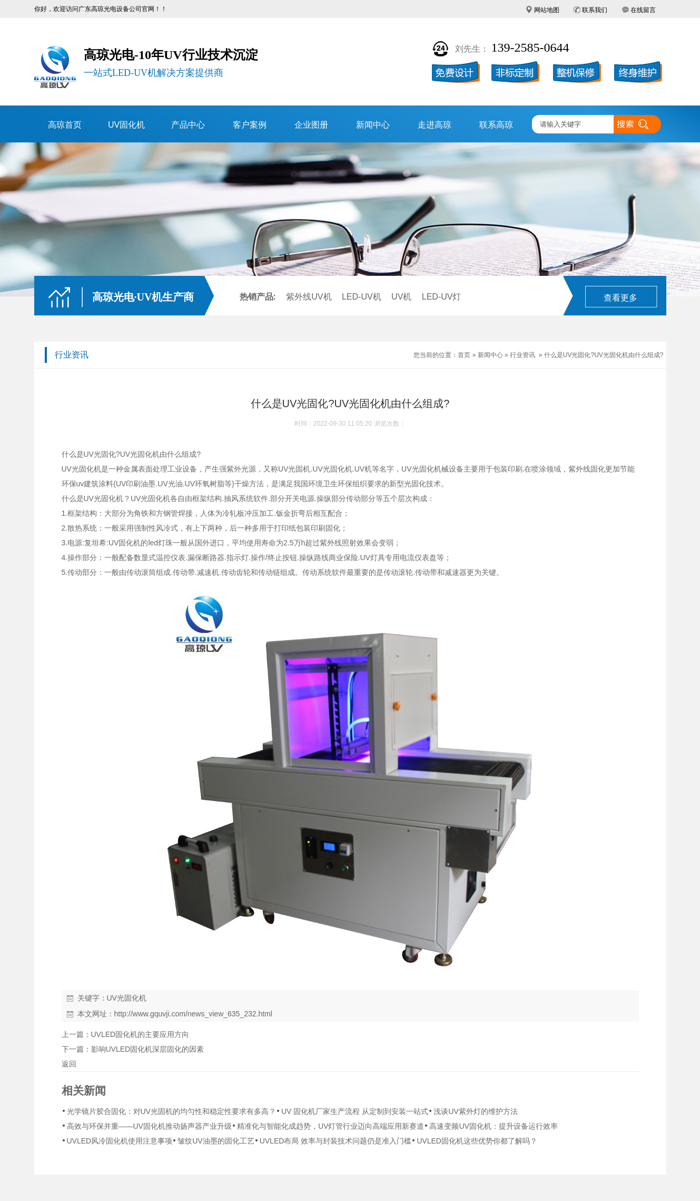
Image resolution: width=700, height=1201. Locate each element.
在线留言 (643, 10)
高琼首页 (65, 124)
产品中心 (188, 124)
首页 (464, 355)
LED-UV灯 (441, 296)
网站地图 (546, 10)
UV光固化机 (140, 454)
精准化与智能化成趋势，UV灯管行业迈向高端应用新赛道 (330, 1126)
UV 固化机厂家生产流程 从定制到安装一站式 (354, 1111)
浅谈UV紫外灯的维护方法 (475, 1111)
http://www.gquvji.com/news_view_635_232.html (193, 1014)
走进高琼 (434, 124)
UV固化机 (126, 124)
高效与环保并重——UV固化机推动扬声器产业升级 (149, 1126)
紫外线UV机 (308, 296)
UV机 (401, 296)
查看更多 (620, 297)
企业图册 (311, 124)
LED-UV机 (361, 296)
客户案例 (250, 124)
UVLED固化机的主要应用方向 (140, 1034)
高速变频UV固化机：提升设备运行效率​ (493, 1126)
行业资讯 (522, 355)
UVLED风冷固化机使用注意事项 (120, 1141)
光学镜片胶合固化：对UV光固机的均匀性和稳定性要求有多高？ (171, 1111)
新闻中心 (373, 124)
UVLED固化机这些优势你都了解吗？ (477, 1141)
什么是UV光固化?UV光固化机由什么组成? (604, 355)
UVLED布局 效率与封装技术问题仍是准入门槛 (336, 1141)
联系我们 (594, 10)
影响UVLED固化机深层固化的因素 (147, 1049)
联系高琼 (496, 124)
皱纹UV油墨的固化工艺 (216, 1141)
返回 (69, 1064)
